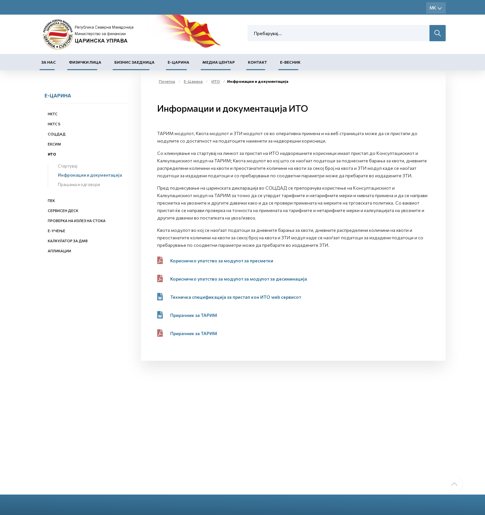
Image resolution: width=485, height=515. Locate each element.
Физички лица (85, 62)
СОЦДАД (57, 134)
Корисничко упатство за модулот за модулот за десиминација (238, 279)
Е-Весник (290, 62)
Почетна (167, 81)
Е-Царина (178, 62)
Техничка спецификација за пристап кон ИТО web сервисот (235, 297)
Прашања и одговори (79, 184)
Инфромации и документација (90, 175)
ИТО (52, 154)
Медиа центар (218, 62)
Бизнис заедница (134, 62)
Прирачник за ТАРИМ (194, 315)
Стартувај (67, 166)
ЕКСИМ (54, 144)
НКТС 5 (54, 124)
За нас (48, 62)
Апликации (59, 251)
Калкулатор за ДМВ (68, 241)
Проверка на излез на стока (77, 221)
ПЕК (51, 200)
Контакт (257, 62)
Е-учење (56, 231)
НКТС (52, 114)
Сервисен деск (63, 210)
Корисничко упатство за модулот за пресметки (221, 260)
